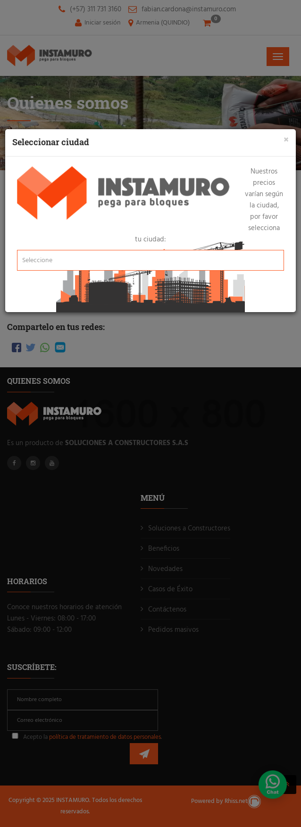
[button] (150, 260)
